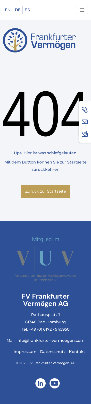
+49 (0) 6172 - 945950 (49, 329)
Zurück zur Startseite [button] (45, 191)
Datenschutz (53, 351)
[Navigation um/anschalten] (82, 10)
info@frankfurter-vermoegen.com (50, 340)
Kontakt (77, 351)
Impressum (25, 351)
